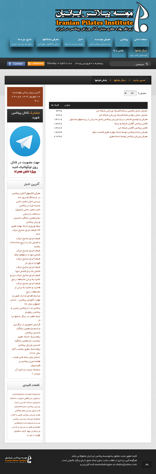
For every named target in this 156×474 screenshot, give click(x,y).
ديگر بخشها (141, 50)
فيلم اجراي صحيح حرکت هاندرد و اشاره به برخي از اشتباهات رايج (27, 287)
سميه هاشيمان (20, 406)
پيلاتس (124, 39)
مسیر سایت (139, 80)
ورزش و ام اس (18, 427)
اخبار (80, 39)
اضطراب (20, 398)
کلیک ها (55, 105)
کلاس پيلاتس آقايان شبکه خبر (132, 128)
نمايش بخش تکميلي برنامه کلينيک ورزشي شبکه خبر (121, 111)
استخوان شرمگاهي (32, 398)
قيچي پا (19, 415)
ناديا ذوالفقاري (20, 423)
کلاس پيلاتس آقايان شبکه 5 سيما (131, 124)
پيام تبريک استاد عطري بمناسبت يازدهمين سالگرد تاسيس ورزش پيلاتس (27, 341)
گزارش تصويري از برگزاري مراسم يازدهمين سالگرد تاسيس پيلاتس (27, 329)
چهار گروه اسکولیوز (22, 431)
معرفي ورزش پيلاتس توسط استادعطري (128, 136)
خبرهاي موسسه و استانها (74, 44)
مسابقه (30, 423)
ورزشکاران (35, 431)
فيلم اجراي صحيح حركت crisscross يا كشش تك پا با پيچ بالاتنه (25, 243)
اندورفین (36, 402)
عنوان (67, 105)
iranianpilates (18, 394)
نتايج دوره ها (24, 39)
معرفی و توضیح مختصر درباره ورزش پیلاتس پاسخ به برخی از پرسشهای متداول (108, 119)
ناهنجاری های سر (33, 427)
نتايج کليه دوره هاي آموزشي (21, 44)
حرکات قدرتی (26, 402)
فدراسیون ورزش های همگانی (27, 411)
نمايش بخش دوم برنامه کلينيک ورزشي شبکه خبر (123, 115)
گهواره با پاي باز (33, 435)
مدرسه (37, 423)
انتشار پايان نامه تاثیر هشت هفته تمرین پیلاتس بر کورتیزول (26, 361)
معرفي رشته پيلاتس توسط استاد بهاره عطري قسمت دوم (120, 132)
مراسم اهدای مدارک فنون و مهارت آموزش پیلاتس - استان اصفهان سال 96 (25, 300)
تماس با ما (118, 50)
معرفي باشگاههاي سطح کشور (48, 44)
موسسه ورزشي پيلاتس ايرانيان (99, 44)
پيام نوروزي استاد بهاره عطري (25, 226)
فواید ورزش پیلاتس (31, 415)
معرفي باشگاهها (51, 39)
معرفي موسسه (102, 39)
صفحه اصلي (140, 39)
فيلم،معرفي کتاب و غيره (138, 55)
